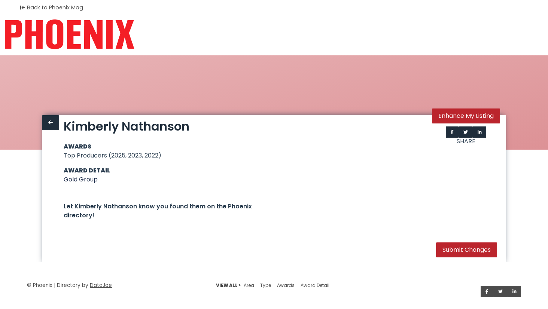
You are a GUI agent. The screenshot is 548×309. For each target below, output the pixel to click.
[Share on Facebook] (452, 132)
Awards (286, 285)
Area (249, 285)
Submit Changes (466, 249)
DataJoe (101, 285)
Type (265, 285)
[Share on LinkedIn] (480, 132)
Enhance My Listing (466, 115)
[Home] (69, 34)
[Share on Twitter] (466, 132)
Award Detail (315, 285)
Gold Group (81, 179)
